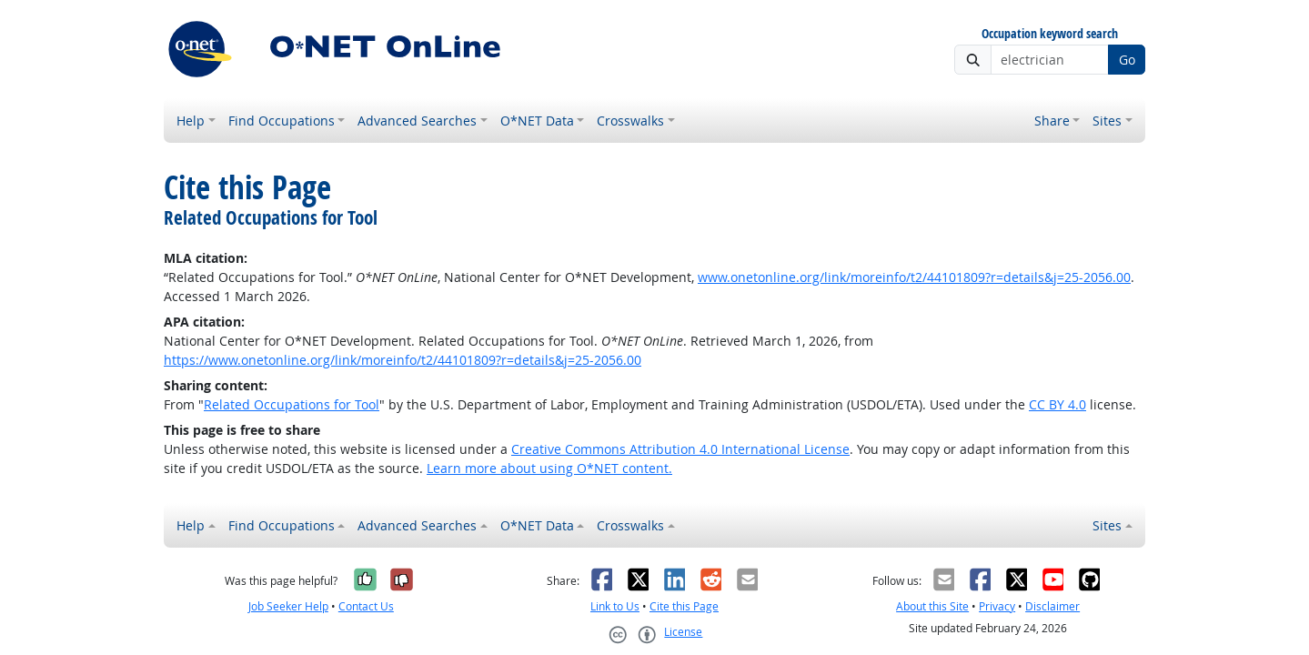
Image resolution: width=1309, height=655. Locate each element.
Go (1127, 59)
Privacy (997, 606)
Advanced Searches (417, 120)
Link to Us (614, 606)
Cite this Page (684, 606)
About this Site (932, 606)
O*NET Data (537, 120)
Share (1052, 120)
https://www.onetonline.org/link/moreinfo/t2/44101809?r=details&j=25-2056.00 (402, 359)
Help (190, 120)
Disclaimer (1052, 606)
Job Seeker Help (288, 606)
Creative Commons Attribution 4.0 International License (680, 449)
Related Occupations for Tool (291, 404)
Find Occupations (281, 120)
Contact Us (366, 606)
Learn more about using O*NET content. (549, 468)
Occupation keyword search (1050, 34)
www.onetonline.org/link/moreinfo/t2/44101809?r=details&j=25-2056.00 (914, 277)
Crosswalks (630, 120)
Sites (1107, 120)
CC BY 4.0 (1057, 404)
